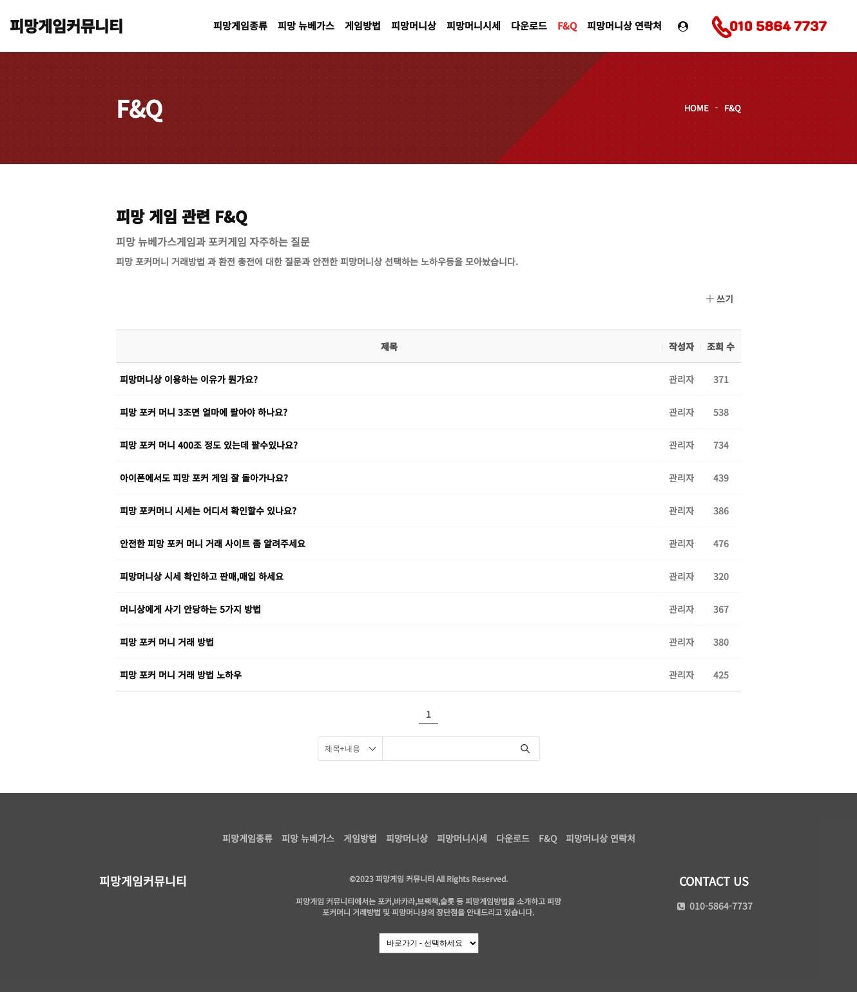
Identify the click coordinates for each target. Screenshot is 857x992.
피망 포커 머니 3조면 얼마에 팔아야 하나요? (203, 412)
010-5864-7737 (714, 905)
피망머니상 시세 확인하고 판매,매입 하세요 (202, 576)
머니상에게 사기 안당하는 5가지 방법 (190, 609)
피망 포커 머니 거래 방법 (167, 641)
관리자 (681, 379)
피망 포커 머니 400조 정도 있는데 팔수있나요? (209, 444)
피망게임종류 (240, 25)
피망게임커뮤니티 (66, 25)
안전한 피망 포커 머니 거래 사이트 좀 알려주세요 (212, 543)
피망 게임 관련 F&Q (181, 216)
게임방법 (363, 25)
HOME (696, 108)
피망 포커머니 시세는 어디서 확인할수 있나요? (208, 510)
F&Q (567, 25)
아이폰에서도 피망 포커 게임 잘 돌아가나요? (204, 477)
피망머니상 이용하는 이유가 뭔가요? (189, 379)
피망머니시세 (474, 25)
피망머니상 (413, 25)
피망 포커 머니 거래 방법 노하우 (181, 674)
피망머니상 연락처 (624, 25)
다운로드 (529, 25)
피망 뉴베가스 (306, 25)
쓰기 (719, 298)
